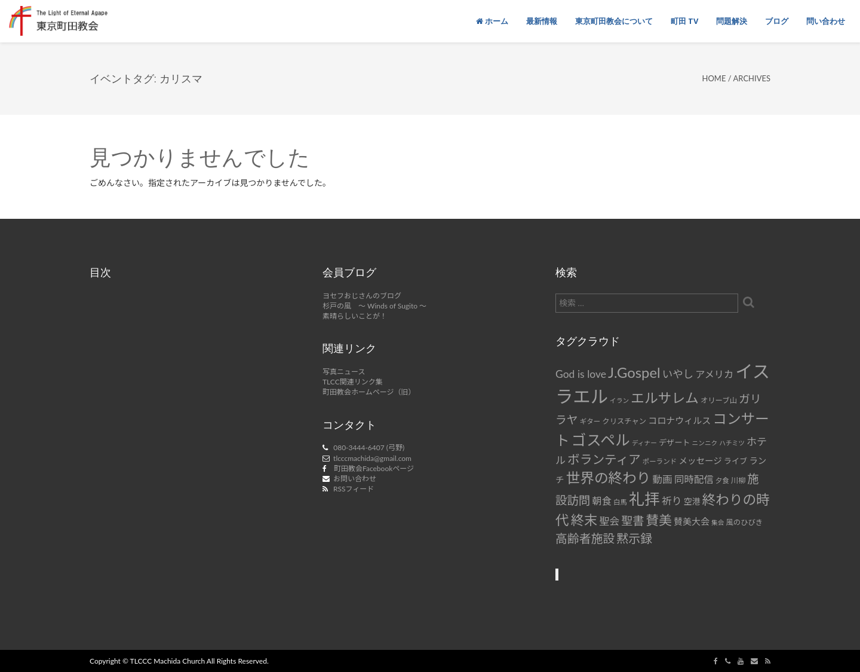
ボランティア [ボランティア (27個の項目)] (604, 459)
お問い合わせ (354, 478)
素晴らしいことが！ (354, 315)
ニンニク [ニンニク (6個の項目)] (705, 443)
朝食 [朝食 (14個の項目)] (602, 500)
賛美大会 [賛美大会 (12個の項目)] (692, 521)
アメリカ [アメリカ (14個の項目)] (714, 374)
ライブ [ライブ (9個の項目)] (735, 461)
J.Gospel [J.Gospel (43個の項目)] (634, 372)
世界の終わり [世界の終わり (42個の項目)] (608, 477)
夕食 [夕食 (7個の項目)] (722, 480)
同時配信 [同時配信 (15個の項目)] (694, 479)
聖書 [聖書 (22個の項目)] (632, 520)
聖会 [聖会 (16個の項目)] (609, 521)
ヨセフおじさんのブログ (361, 295)
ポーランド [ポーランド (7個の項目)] (660, 461)
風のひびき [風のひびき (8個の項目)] (744, 522)
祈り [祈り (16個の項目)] (672, 500)
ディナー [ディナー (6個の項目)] (644, 443)
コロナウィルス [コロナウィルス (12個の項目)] (679, 420)
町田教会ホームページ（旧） (368, 391)
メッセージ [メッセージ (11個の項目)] (699, 461)
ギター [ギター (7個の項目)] (590, 421)
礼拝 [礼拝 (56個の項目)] (644, 499)
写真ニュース (343, 371)
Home (714, 78)
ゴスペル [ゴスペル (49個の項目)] (601, 439)
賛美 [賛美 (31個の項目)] (659, 520)
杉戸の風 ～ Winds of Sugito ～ (374, 305)
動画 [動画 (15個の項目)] (662, 479)
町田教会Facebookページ (374, 468)
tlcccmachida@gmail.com (372, 458)
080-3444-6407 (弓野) (368, 447)
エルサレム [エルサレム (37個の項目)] (665, 397)
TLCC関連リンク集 (352, 381)
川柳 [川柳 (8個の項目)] (738, 480)
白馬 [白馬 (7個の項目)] (620, 502)
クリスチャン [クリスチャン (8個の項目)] (624, 421)
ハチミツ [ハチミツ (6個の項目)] (732, 443)
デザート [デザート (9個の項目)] (674, 442)
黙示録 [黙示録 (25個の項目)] (634, 538)
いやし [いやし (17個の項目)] (678, 374)
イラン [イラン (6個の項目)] (619, 400)
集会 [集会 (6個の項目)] (717, 522)
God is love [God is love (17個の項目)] (580, 374)
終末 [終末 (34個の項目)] (584, 520)
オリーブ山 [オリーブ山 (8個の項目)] (719, 400)
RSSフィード (353, 488)
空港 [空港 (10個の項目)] (692, 501)
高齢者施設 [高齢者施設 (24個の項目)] (585, 538)
